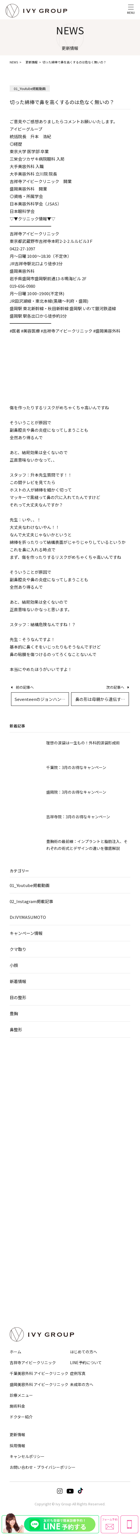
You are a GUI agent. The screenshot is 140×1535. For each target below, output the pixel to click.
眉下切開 (16, 1096)
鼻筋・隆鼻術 (84, 1080)
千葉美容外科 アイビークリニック (39, 1373)
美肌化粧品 (82, 1269)
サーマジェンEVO (22, 1159)
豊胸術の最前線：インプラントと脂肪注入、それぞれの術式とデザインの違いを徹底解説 (87, 845)
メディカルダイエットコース (29, 1206)
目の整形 (18, 997)
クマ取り (18, 949)
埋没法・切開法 (20, 1080)
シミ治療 (81, 1239)
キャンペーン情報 (26, 933)
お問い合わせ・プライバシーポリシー (43, 1467)
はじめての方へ (83, 1351)
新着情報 (18, 981)
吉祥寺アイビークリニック (33, 1362)
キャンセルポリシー (27, 1456)
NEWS (14, 62)
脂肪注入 (81, 1199)
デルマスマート (85, 1254)
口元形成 (81, 1135)
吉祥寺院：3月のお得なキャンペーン (78, 816)
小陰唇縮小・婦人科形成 (26, 1231)
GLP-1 (14, 1199)
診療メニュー (21, 1395)
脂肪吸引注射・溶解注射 (26, 1183)
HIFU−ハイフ (18, 1151)
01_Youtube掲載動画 (30, 885)
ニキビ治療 (82, 1231)
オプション (84, 1285)
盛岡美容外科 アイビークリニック (39, 1384)
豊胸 (14, 1013)
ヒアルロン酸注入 (87, 1191)
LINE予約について (86, 1362)
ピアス (79, 1262)
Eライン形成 (83, 1143)
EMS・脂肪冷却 (20, 1191)
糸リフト (16, 1128)
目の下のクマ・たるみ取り (28, 1088)
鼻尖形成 (81, 1088)
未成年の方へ (81, 1384)
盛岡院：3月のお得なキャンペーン (76, 792)
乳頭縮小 (16, 1247)
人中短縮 (81, 1128)
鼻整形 (16, 1029)
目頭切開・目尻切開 (23, 1103)
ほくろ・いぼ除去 (87, 1247)
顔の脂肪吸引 (19, 1135)
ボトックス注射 (85, 1183)
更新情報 (31, 62)
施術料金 (17, 1406)
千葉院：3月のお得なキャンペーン (76, 767)
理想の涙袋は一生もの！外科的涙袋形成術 (83, 742)
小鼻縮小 (81, 1096)
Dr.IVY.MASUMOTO (28, 917)
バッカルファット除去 (25, 1143)
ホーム (15, 1351)
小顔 (14, 965)
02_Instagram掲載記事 (31, 901)
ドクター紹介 (21, 1417)
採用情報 (17, 1445)
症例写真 (77, 1373)
